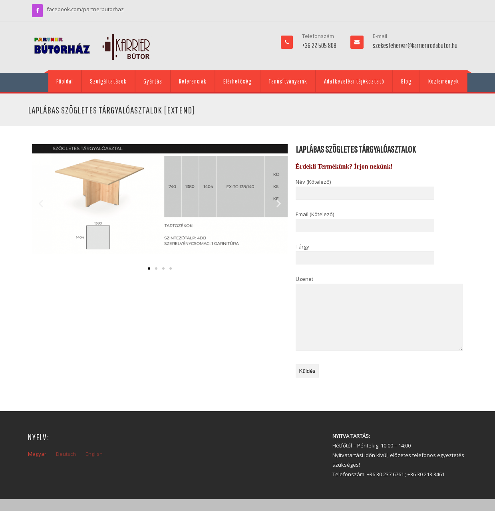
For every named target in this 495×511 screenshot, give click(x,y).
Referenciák (193, 81)
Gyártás (152, 81)
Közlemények (443, 81)
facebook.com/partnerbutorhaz (85, 9)
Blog (406, 81)
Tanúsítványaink (287, 81)
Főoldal (64, 81)
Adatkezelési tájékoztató (354, 81)
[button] (41, 204)
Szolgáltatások (108, 81)
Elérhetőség (237, 81)
